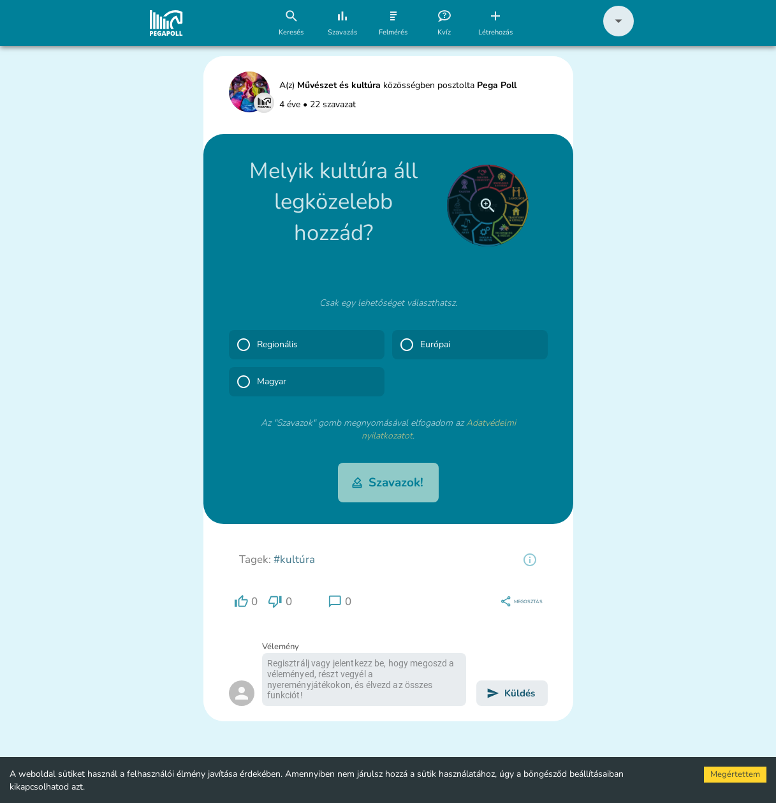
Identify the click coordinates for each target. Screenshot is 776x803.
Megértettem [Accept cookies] (735, 774)
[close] (487, 205)
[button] (618, 33)
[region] (530, 559)
